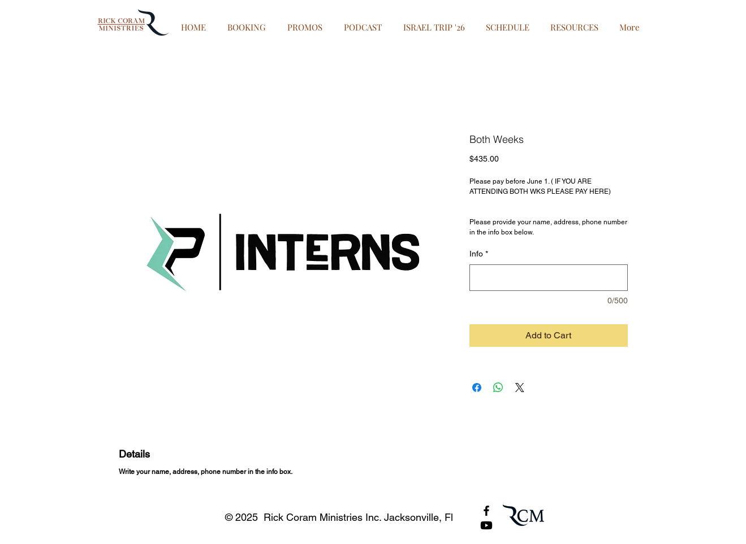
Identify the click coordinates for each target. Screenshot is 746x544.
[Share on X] (520, 387)
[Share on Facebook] (477, 387)
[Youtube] (486, 525)
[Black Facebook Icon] (486, 510)
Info (478, 253)
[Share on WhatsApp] (498, 387)
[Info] (548, 277)
